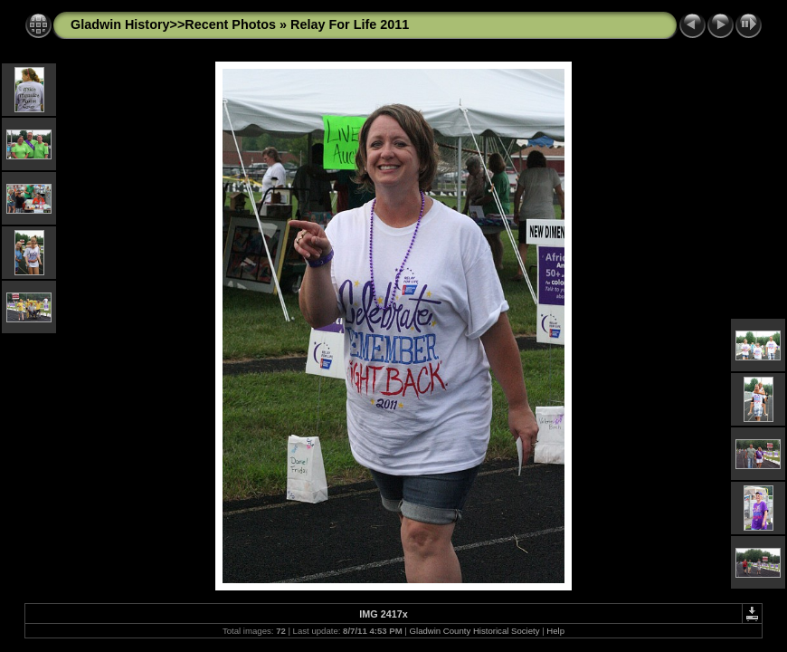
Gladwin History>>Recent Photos (173, 24)
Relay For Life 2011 (349, 24)
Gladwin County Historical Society (475, 631)
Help (555, 631)
